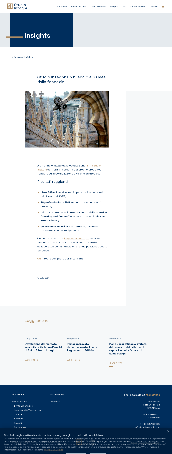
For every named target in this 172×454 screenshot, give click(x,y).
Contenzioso (20, 427)
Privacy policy (138, 442)
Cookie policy (153, 442)
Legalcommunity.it (76, 238)
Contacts (55, 401)
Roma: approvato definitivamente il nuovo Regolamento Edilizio (82, 347)
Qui (39, 258)
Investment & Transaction (27, 410)
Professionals (57, 394)
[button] (79, 6)
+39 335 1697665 (151, 424)
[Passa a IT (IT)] (163, 7)
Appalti (18, 423)
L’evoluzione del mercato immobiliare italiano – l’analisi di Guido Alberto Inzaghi (43, 347)
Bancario (18, 418)
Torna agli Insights (22, 57)
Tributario (19, 414)
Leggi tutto (31, 360)
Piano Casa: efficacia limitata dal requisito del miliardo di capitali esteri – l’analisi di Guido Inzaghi (128, 348)
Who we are (18, 394)
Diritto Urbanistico (23, 405)
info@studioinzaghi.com (147, 427)
